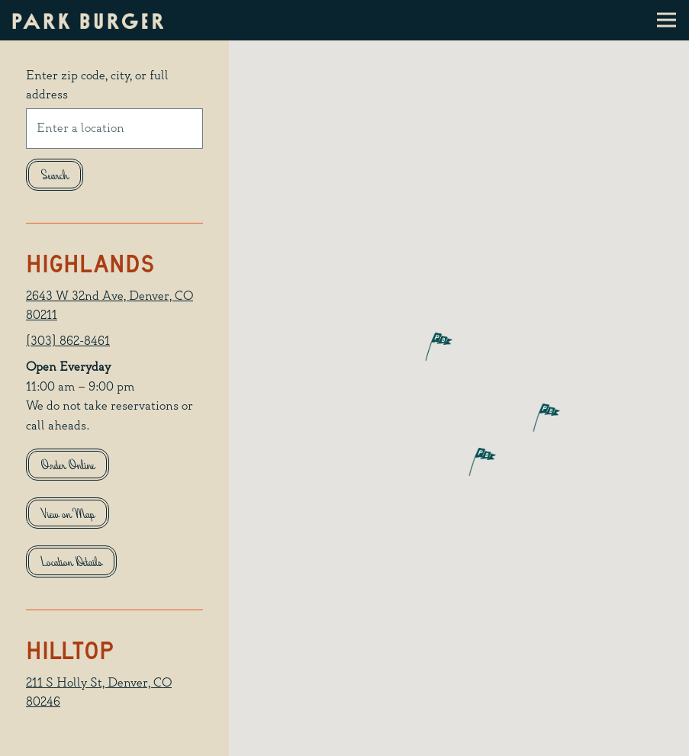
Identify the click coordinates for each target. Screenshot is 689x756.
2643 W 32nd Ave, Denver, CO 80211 (109, 306)
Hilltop (70, 650)
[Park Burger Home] (88, 20)
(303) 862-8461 (68, 341)
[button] (425, 346)
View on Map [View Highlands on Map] (68, 515)
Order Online (68, 466)
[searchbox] (114, 128)
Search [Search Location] (55, 176)
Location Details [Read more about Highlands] (71, 563)
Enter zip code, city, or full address (97, 85)
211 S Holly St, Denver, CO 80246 (99, 693)
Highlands (90, 263)
